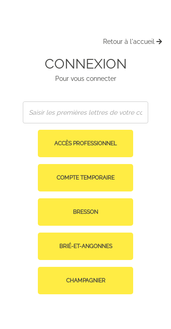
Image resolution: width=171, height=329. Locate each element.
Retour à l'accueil (132, 41)
